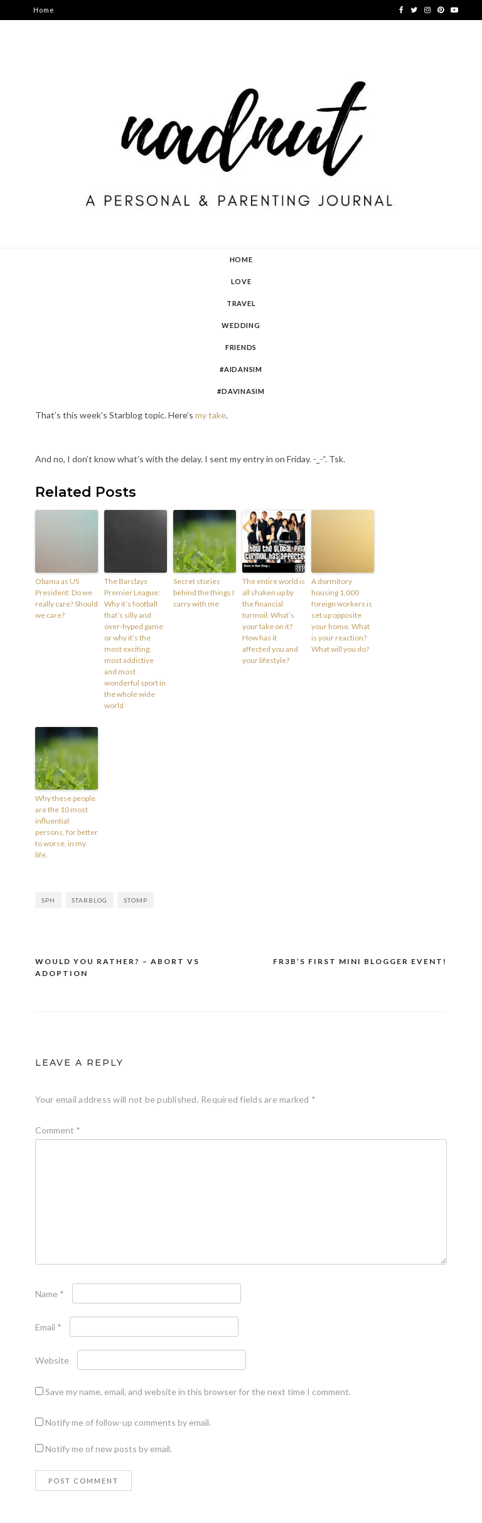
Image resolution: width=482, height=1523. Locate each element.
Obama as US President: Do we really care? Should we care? (66, 598)
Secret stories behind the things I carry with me (203, 592)
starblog (89, 900)
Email (48, 1327)
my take (210, 415)
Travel (241, 303)
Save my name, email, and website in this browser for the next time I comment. (198, 1391)
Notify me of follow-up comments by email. (128, 1422)
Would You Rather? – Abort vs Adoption (117, 968)
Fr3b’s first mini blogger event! (360, 961)
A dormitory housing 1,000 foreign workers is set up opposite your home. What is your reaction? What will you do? (341, 615)
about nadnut (57, 30)
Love (241, 281)
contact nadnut (61, 50)
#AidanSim (241, 369)
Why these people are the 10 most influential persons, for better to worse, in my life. (66, 826)
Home (43, 10)
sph (48, 900)
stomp (135, 900)
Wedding (241, 325)
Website (52, 1360)
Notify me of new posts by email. (108, 1448)
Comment (57, 1130)
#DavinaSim (241, 391)
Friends (241, 347)
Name (49, 1293)
